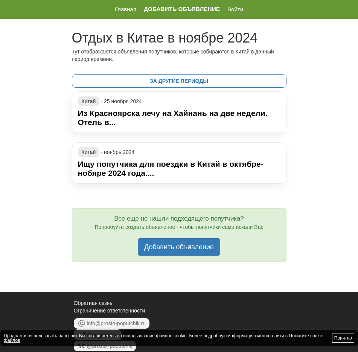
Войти (235, 9)
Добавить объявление (182, 9)
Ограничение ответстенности (109, 311)
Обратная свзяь (93, 303)
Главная (125, 9)
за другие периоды (179, 81)
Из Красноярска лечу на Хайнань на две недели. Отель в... (173, 117)
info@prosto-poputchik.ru (112, 323)
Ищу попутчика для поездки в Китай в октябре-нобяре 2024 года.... (171, 168)
